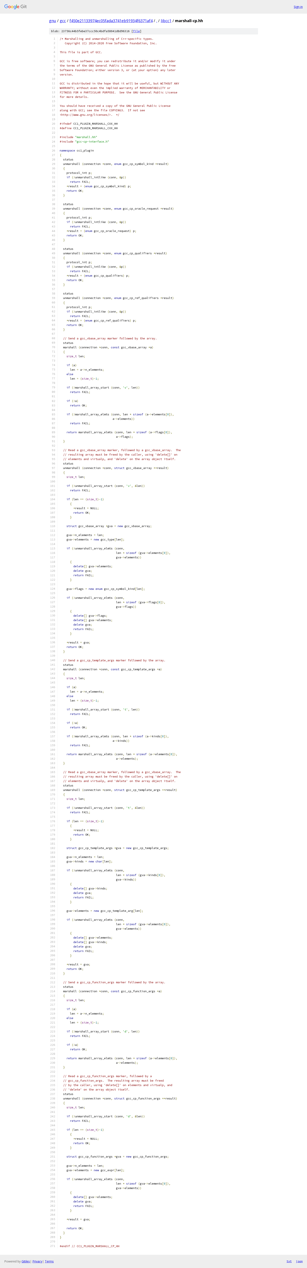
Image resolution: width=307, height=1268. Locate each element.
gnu (52, 20)
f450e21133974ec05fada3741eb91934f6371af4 (111, 20)
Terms (49, 1261)
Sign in (298, 7)
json (299, 1261)
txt (289, 1261)
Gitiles (26, 1261)
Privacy (37, 1261)
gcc (63, 20)
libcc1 (166, 20)
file (136, 31)
